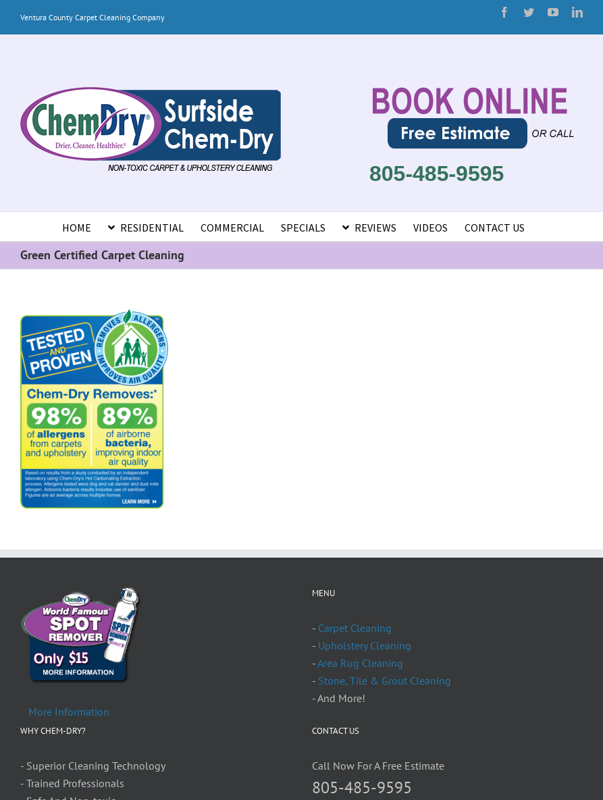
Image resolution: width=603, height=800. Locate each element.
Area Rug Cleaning (360, 663)
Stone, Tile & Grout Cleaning (384, 680)
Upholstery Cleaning (364, 645)
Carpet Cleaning (355, 628)
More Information (68, 711)
